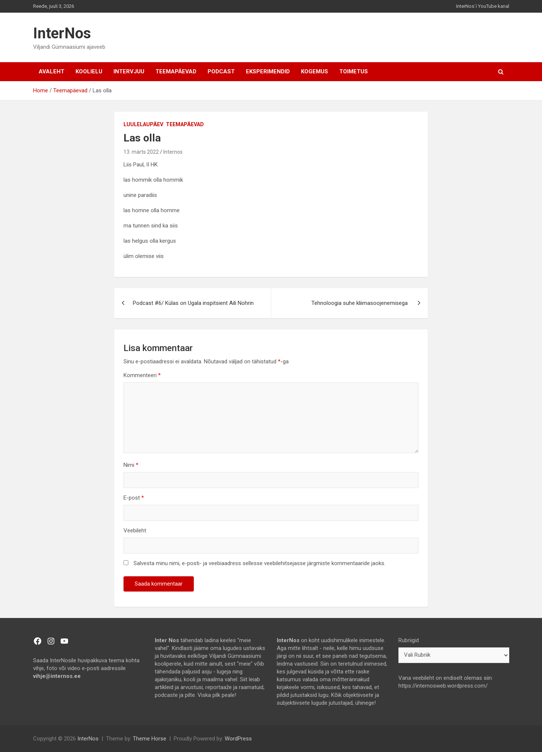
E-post (134, 497)
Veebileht (135, 530)
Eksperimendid (268, 71)
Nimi (131, 465)
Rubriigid (408, 640)
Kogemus (314, 71)
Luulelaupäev (143, 124)
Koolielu (89, 71)
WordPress (238, 738)
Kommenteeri (142, 375)
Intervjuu (128, 71)
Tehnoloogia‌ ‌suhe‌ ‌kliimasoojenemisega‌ (360, 303)
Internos (173, 152)
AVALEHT (51, 71)
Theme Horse (149, 738)
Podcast (221, 71)
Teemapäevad (175, 71)
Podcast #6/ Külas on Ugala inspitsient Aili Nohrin (193, 303)
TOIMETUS (353, 71)
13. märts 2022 (141, 152)
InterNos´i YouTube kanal (482, 6)
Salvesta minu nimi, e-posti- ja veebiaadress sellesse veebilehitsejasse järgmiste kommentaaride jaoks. (259, 563)
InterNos (62, 33)
